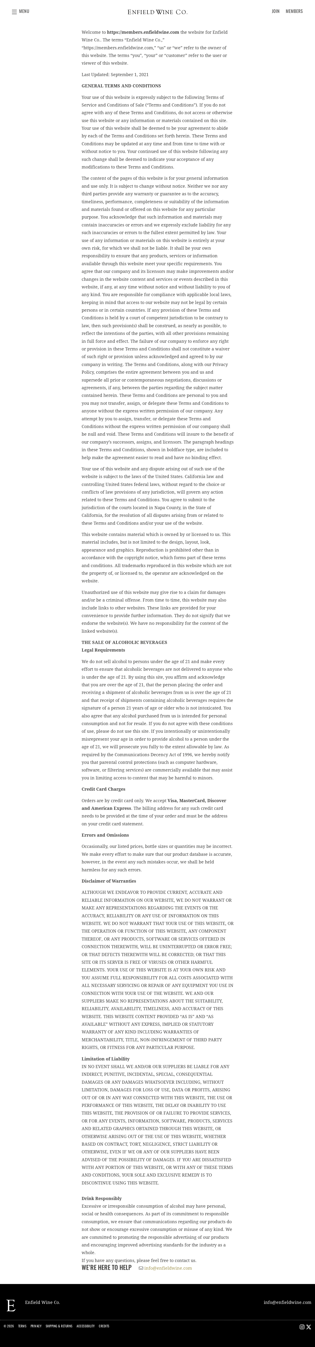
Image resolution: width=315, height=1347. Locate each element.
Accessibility (86, 1326)
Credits (104, 1326)
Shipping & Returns (59, 1326)
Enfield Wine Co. (157, 12)
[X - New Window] (309, 1327)
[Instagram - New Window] (302, 1327)
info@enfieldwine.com (168, 1268)
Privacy (36, 1326)
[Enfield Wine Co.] (11, 1305)
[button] (20, 12)
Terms (22, 1326)
